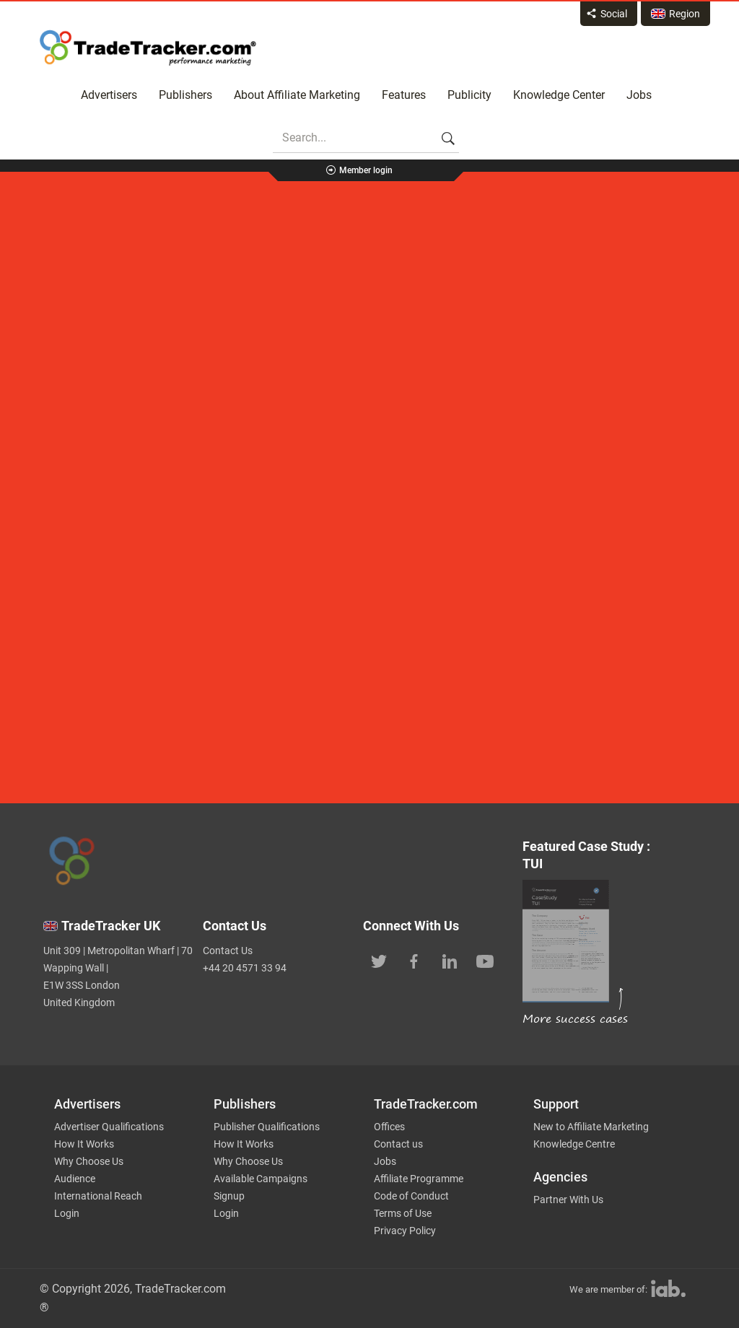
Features (404, 95)
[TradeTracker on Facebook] (414, 960)
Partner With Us (568, 1199)
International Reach (98, 1196)
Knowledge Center (559, 95)
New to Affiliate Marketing (591, 1126)
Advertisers (109, 95)
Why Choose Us (88, 1161)
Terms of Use (403, 1213)
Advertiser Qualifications (109, 1126)
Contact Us (228, 950)
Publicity (469, 95)
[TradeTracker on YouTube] (485, 960)
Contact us (398, 1144)
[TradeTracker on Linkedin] (449, 960)
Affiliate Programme (418, 1178)
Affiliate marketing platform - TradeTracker (148, 48)
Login (66, 1213)
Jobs (639, 95)
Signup (229, 1196)
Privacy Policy (405, 1230)
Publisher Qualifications (267, 1126)
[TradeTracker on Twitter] (379, 960)
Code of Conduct (411, 1196)
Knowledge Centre (574, 1144)
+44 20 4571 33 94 (245, 968)
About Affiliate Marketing (297, 95)
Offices (389, 1126)
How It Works (84, 1144)
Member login (366, 170)
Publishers (185, 95)
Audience (74, 1178)
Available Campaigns (260, 1178)
